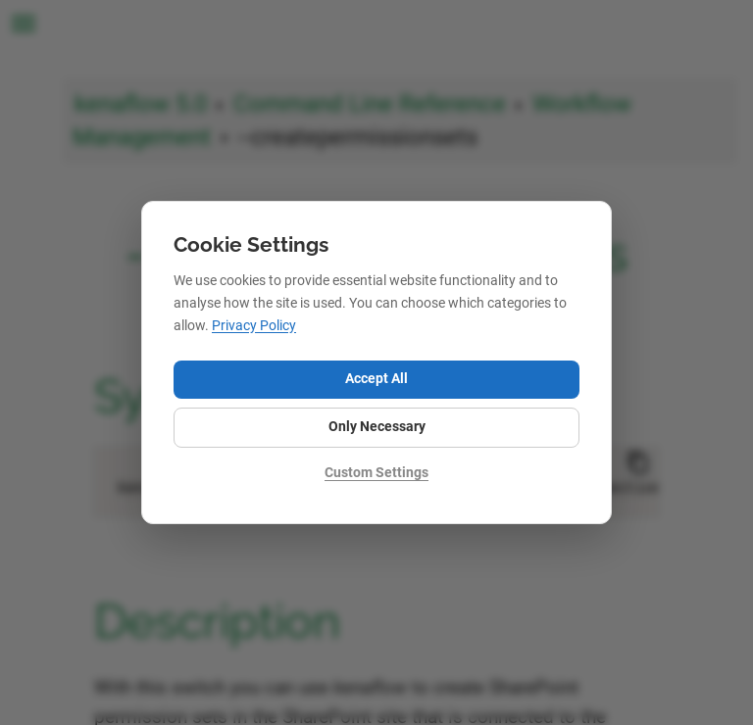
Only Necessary (377, 426)
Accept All (376, 378)
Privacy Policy (254, 325)
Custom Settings (376, 472)
